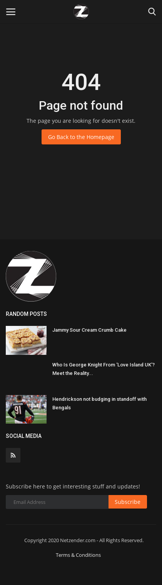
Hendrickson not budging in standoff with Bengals (99, 403)
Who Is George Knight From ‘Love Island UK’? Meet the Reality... (103, 369)
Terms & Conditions (78, 554)
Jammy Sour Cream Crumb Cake (89, 330)
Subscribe (127, 501)
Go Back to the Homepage (81, 137)
